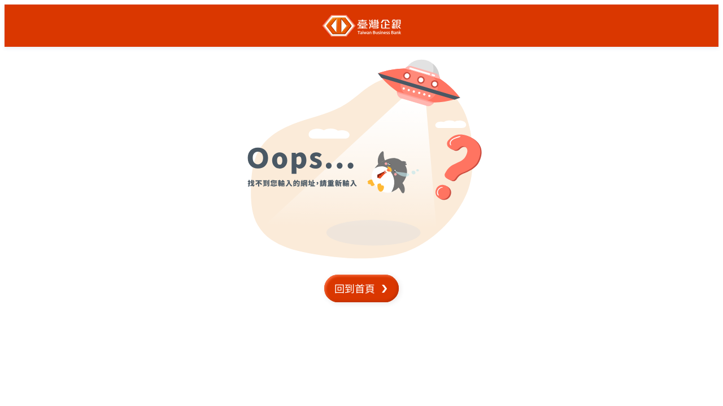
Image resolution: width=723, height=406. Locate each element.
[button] (361, 288)
